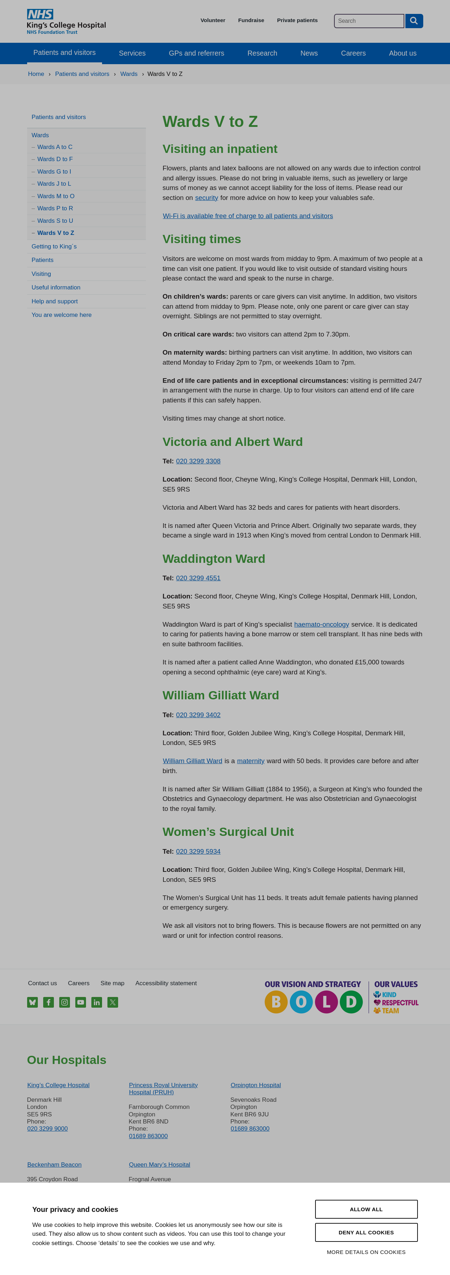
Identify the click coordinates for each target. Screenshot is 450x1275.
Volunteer (213, 20)
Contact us (42, 983)
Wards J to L (54, 183)
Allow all (366, 1209)
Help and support (55, 301)
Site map (113, 983)
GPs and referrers (196, 53)
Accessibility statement (166, 983)
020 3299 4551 (198, 578)
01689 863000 (148, 1136)
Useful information (56, 287)
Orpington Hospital (256, 1085)
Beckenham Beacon (54, 1164)
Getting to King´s (54, 246)
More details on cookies (366, 1252)
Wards (40, 135)
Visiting (41, 274)
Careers (353, 53)
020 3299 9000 (47, 1128)
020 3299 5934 (198, 851)
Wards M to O (56, 196)
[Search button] (414, 21)
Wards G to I (54, 171)
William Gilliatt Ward (192, 761)
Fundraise (251, 20)
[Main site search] (369, 21)
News (309, 53)
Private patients (297, 20)
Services (132, 53)
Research (262, 53)
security (206, 197)
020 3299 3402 (198, 715)
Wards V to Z (55, 233)
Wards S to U (55, 220)
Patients (43, 260)
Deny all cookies (366, 1232)
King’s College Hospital (58, 1085)
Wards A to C (55, 147)
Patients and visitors (65, 52)
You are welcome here (62, 315)
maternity (250, 761)
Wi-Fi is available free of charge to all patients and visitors (248, 216)
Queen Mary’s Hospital (159, 1164)
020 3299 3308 (198, 461)
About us (402, 53)
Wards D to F (55, 159)
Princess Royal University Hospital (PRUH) (163, 1089)
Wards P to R (55, 208)
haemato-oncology (321, 624)
